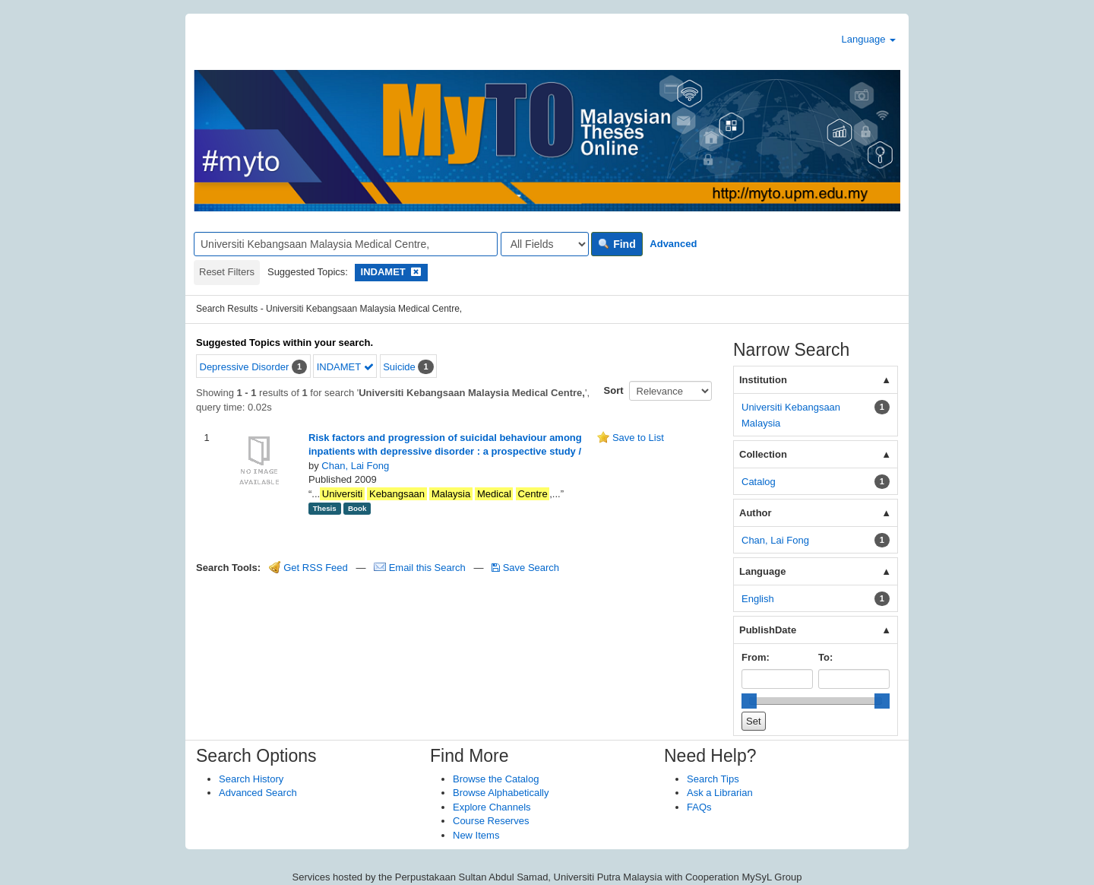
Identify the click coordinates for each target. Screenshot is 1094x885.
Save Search (525, 567)
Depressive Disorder (244, 367)
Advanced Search (258, 792)
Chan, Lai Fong (355, 465)
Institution (763, 379)
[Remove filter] (416, 272)
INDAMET (345, 367)
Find (616, 244)
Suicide (399, 367)
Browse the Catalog (496, 779)
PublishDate (767, 630)
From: (755, 657)
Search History (251, 779)
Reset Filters (227, 272)
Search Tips (713, 779)
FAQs (699, 807)
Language (869, 39)
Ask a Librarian (720, 792)
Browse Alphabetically (501, 792)
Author (755, 513)
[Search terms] (346, 244)
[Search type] (545, 244)
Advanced (673, 243)
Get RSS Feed (308, 567)
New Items (476, 835)
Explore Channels (492, 807)
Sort (614, 390)
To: (825, 657)
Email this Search (421, 567)
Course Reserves (491, 820)
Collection (763, 454)
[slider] (749, 701)
